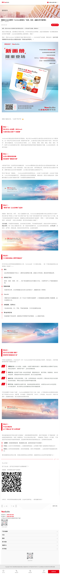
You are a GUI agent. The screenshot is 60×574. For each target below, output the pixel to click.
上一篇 (5, 506)
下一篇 (12, 506)
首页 (2, 21)
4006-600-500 (9, 514)
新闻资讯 (7, 21)
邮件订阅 (55, 25)
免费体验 (53, 571)
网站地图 (53, 566)
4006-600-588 (9, 516)
